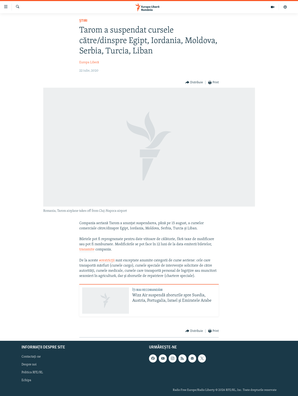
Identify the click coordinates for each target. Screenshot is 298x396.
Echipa (26, 380)
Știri (83, 21)
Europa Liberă (89, 62)
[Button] (194, 82)
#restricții (107, 260)
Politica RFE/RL (32, 372)
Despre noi (29, 364)
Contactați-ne (31, 356)
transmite (87, 249)
